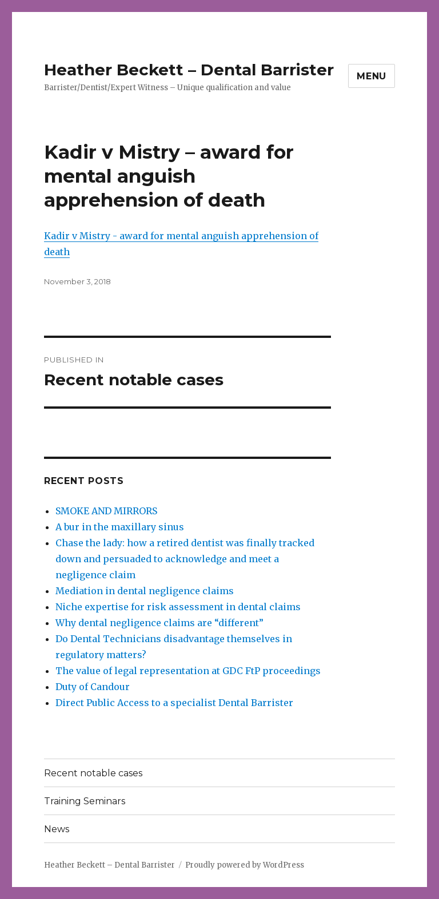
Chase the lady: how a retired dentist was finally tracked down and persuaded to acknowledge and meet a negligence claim (184, 558)
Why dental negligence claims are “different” (159, 622)
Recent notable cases (93, 773)
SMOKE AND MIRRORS (106, 511)
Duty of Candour (92, 686)
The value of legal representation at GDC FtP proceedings (188, 670)
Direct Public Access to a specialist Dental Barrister (174, 702)
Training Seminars (84, 801)
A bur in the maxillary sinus (119, 527)
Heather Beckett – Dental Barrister (189, 69)
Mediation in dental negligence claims (144, 590)
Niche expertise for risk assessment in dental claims (178, 606)
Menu (371, 76)
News (56, 829)
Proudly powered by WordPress (244, 865)
